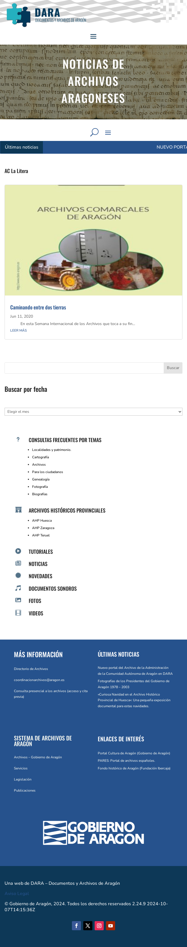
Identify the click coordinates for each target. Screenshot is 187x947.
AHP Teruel (41, 535)
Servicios (21, 768)
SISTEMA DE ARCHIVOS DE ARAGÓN (43, 741)
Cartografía (40, 457)
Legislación (23, 779)
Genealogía (40, 479)
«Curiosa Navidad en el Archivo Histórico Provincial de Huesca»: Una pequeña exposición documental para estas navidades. (134, 700)
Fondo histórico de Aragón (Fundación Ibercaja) (134, 768)
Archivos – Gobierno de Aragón (38, 757)
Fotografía (40, 486)
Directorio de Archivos (31, 669)
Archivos (39, 464)
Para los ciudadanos (47, 472)
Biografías (39, 494)
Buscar (173, 368)
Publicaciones (25, 790)
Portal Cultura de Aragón (117, 753)
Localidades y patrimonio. (51, 450)
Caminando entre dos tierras (38, 307)
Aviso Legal (17, 893)
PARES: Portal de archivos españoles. (126, 760)
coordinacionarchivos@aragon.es (39, 680)
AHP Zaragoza (43, 528)
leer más (18, 330)
